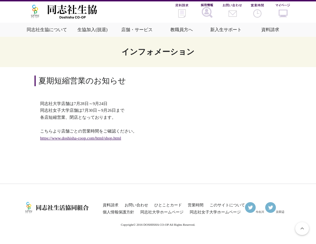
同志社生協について (47, 29)
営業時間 (195, 205)
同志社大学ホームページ (162, 212)
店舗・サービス (137, 29)
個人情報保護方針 (118, 212)
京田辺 (274, 211)
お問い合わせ (136, 205)
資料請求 (270, 29)
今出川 (254, 211)
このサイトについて (227, 205)
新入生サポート (226, 29)
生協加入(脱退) (92, 29)
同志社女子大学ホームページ (215, 212)
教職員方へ (181, 29)
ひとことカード (168, 205)
